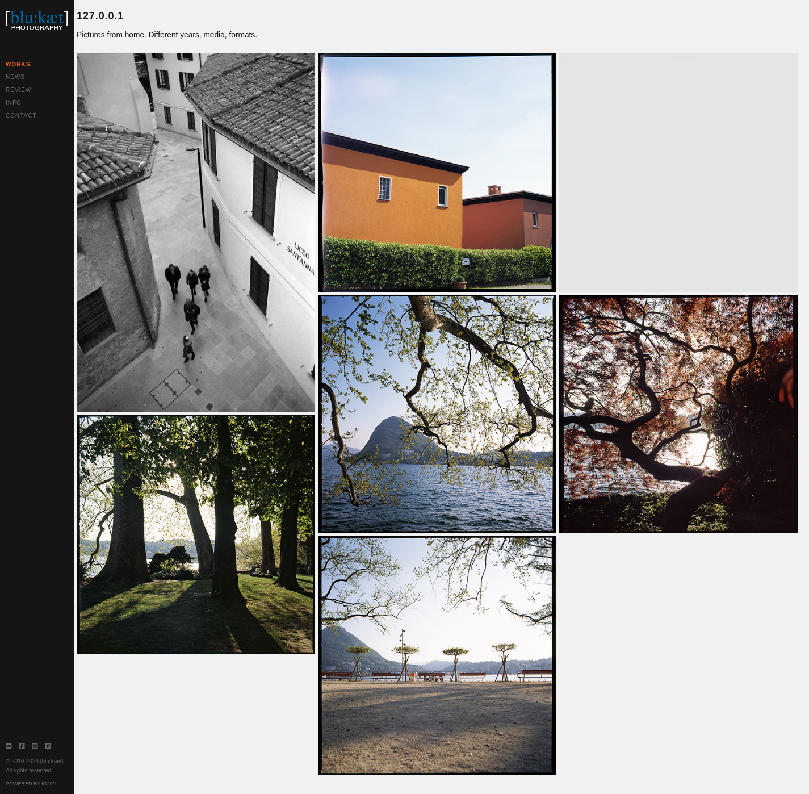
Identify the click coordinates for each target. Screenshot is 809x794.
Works (18, 64)
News (15, 77)
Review (18, 90)
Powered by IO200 (31, 784)
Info (14, 102)
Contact (21, 115)
